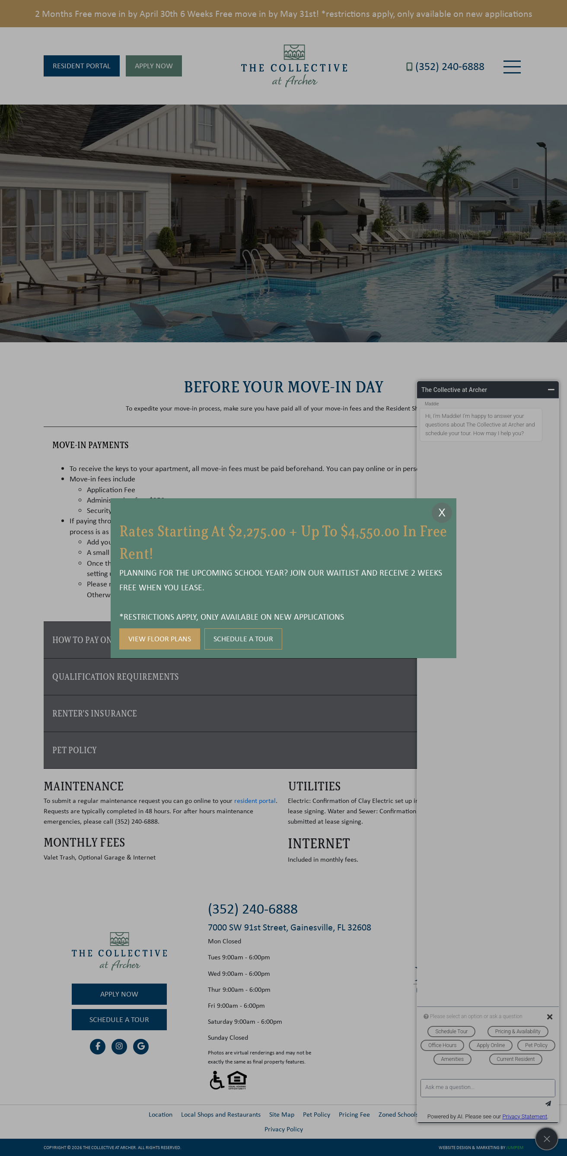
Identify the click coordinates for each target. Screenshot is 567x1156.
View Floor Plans (159, 639)
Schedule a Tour (243, 639)
